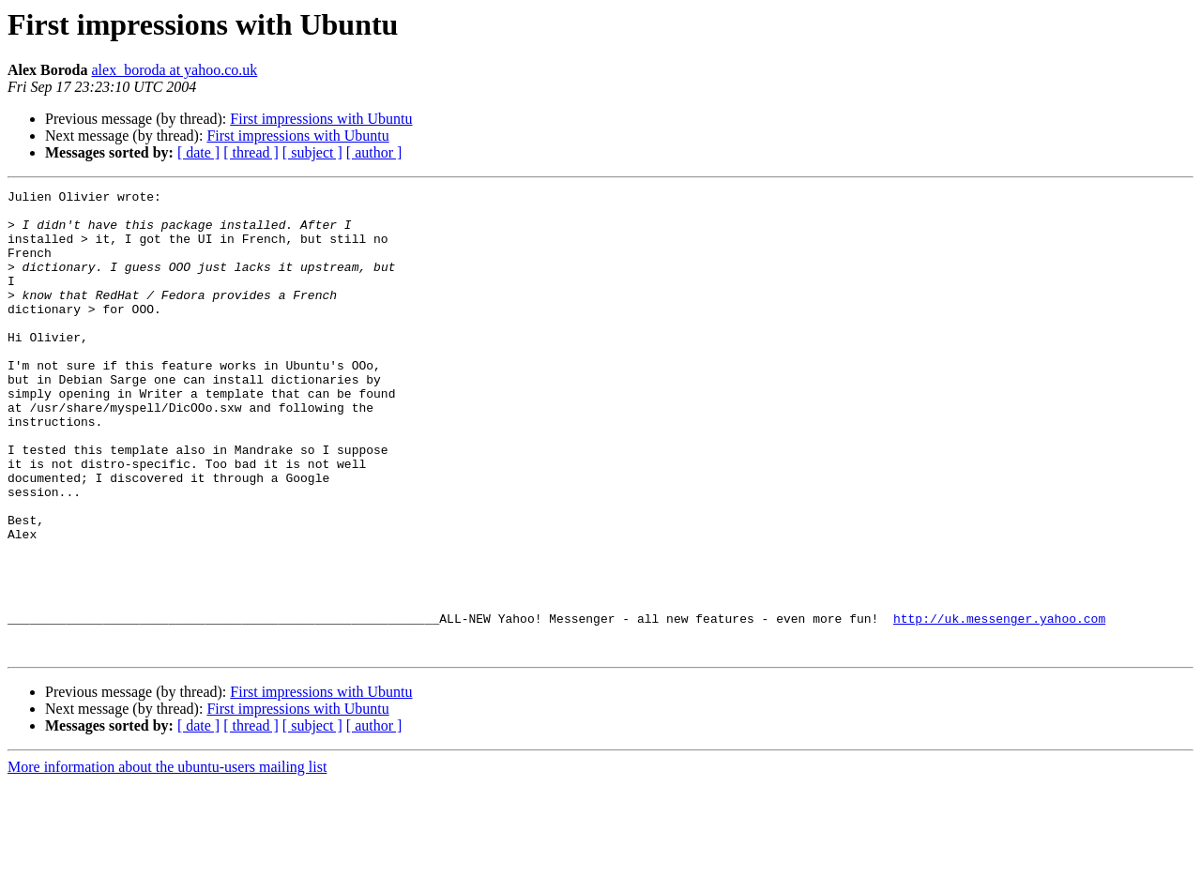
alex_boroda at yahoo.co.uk (174, 70)
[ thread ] (251, 152)
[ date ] (198, 152)
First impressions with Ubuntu (321, 119)
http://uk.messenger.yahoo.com (999, 705)
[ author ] (374, 152)
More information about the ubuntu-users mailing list (167, 860)
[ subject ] (312, 152)
